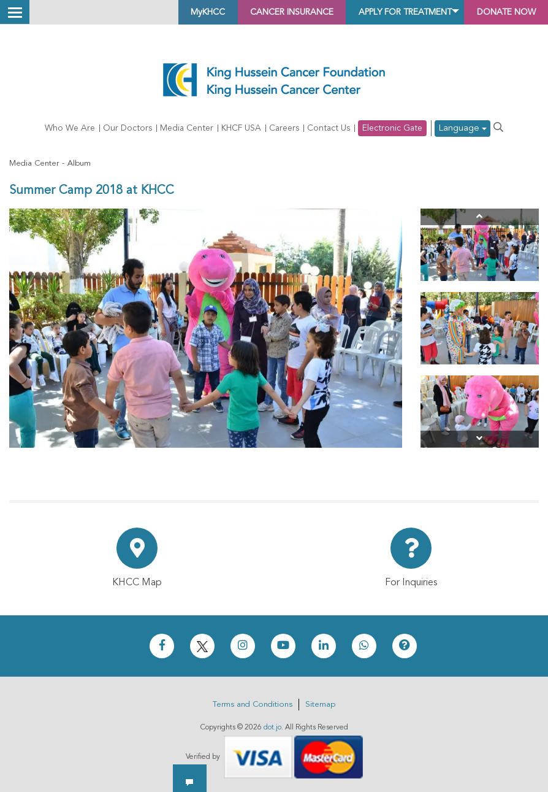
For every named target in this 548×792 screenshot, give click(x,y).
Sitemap (320, 705)
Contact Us (328, 129)
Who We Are (70, 129)
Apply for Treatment (378, 12)
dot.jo (272, 727)
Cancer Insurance (244, 12)
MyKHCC (146, 12)
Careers (284, 129)
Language (462, 129)
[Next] (480, 439)
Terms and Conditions (252, 705)
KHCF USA (241, 129)
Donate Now (499, 12)
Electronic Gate (392, 129)
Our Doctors (127, 129)
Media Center (186, 129)
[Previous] (480, 217)
